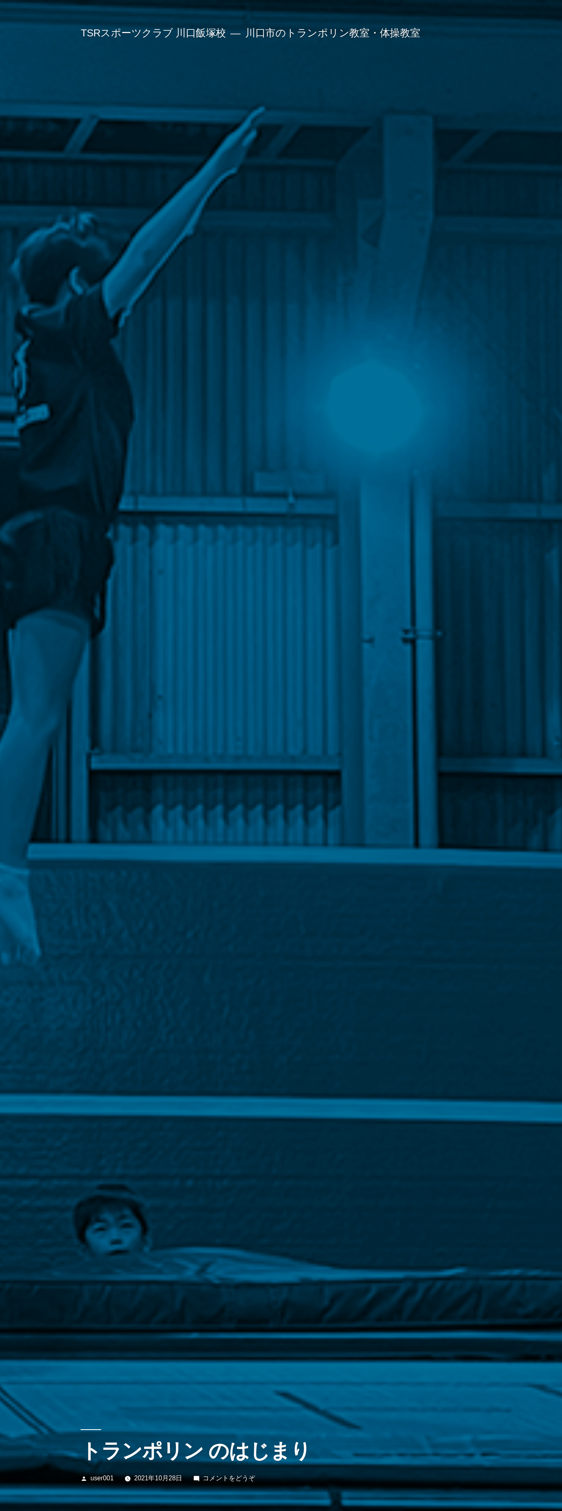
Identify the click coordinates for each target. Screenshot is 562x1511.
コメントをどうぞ (229, 1478)
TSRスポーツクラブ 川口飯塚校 (153, 32)
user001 (101, 1478)
